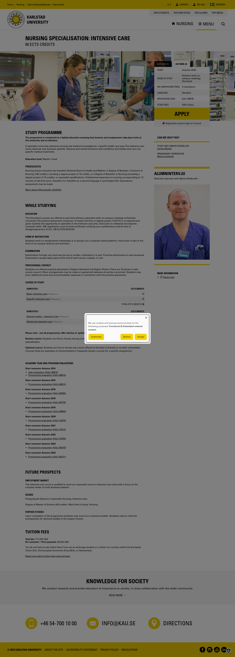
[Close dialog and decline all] (146, 316)
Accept (140, 337)
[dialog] (117, 328)
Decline (127, 337)
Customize (96, 337)
